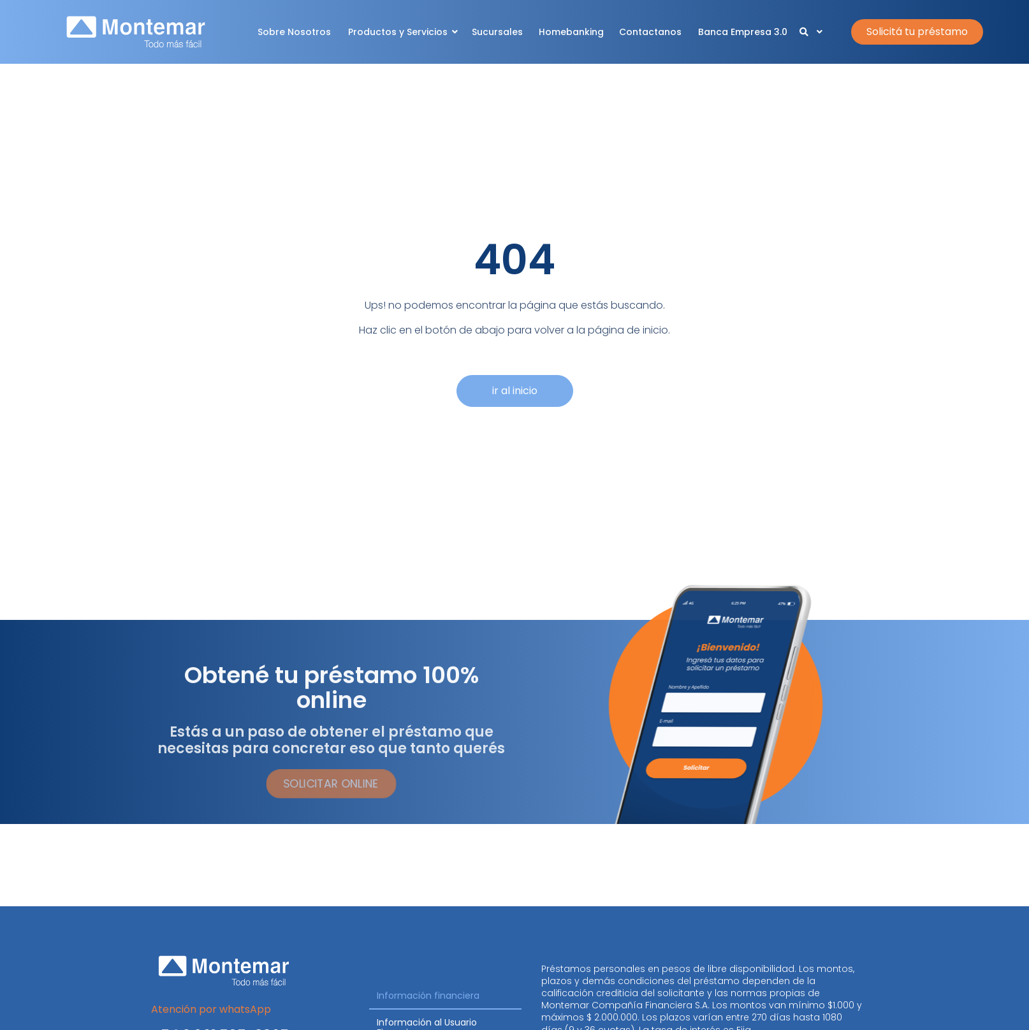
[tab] (445, 996)
